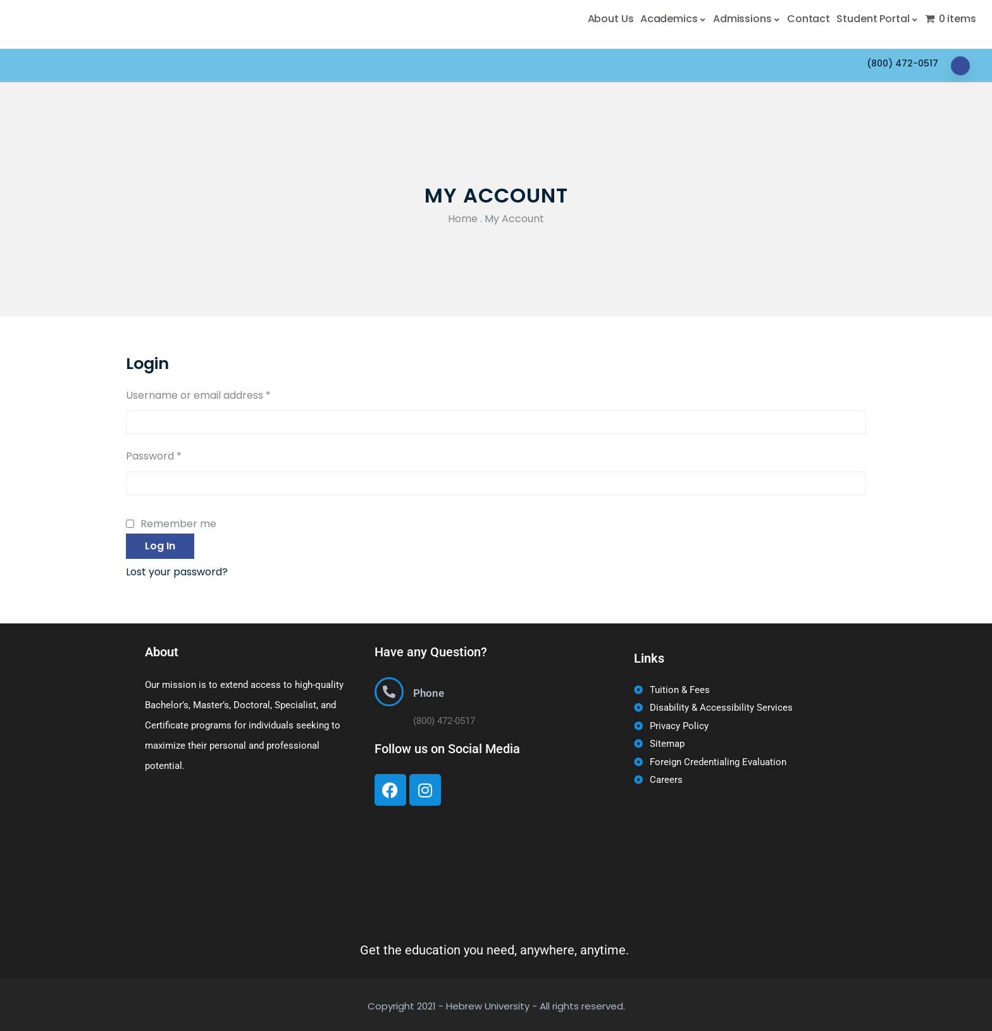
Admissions (747, 18)
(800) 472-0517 (902, 63)
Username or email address (198, 394)
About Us (611, 18)
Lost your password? (177, 572)
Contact (808, 18)
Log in (160, 546)
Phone (428, 693)
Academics (673, 18)
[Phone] (389, 691)
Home (463, 218)
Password (154, 455)
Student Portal (877, 18)
